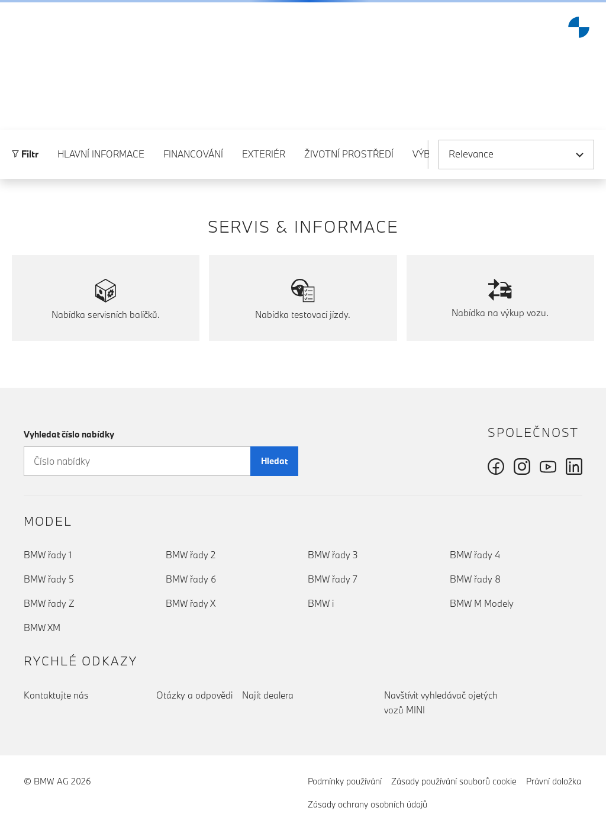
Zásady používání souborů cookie (454, 781)
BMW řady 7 (332, 579)
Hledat (274, 461)
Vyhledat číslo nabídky (69, 434)
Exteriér (263, 163)
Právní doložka (553, 781)
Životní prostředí (349, 163)
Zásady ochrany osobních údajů (367, 804)
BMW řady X (190, 603)
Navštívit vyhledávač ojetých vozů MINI (441, 702)
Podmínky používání (345, 781)
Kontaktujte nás (56, 695)
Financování (193, 163)
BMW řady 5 (49, 579)
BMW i (321, 603)
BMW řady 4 (475, 555)
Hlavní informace (100, 163)
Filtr (25, 163)
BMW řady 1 (48, 555)
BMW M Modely (482, 603)
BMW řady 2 (190, 555)
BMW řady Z (49, 603)
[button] (18, 27)
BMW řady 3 (333, 555)
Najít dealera (268, 695)
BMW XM (42, 627)
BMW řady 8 (475, 579)
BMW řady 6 (191, 579)
